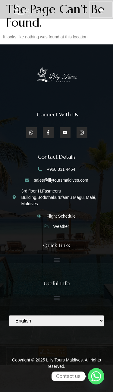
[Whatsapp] (96, 376)
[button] (56, 260)
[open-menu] (101, 10)
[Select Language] (56, 320)
